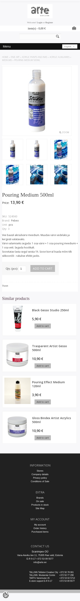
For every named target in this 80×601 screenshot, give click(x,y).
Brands (40, 497)
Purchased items (40, 531)
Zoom (65, 132)
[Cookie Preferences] (6, 595)
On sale (40, 501)
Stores (40, 471)
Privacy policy (40, 478)
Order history (40, 528)
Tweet (5, 285)
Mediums (7, 60)
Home (5, 57)
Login (39, 22)
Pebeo (15, 220)
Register (49, 22)
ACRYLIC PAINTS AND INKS (34, 57)
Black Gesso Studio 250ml (50, 310)
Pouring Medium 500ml (27, 60)
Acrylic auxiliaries (59, 57)
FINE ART (15, 57)
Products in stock (40, 505)
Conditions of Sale (40, 481)
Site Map (40, 508)
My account (40, 524)
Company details (40, 474)
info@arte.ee (40, 562)
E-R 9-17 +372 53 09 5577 (40, 558)
